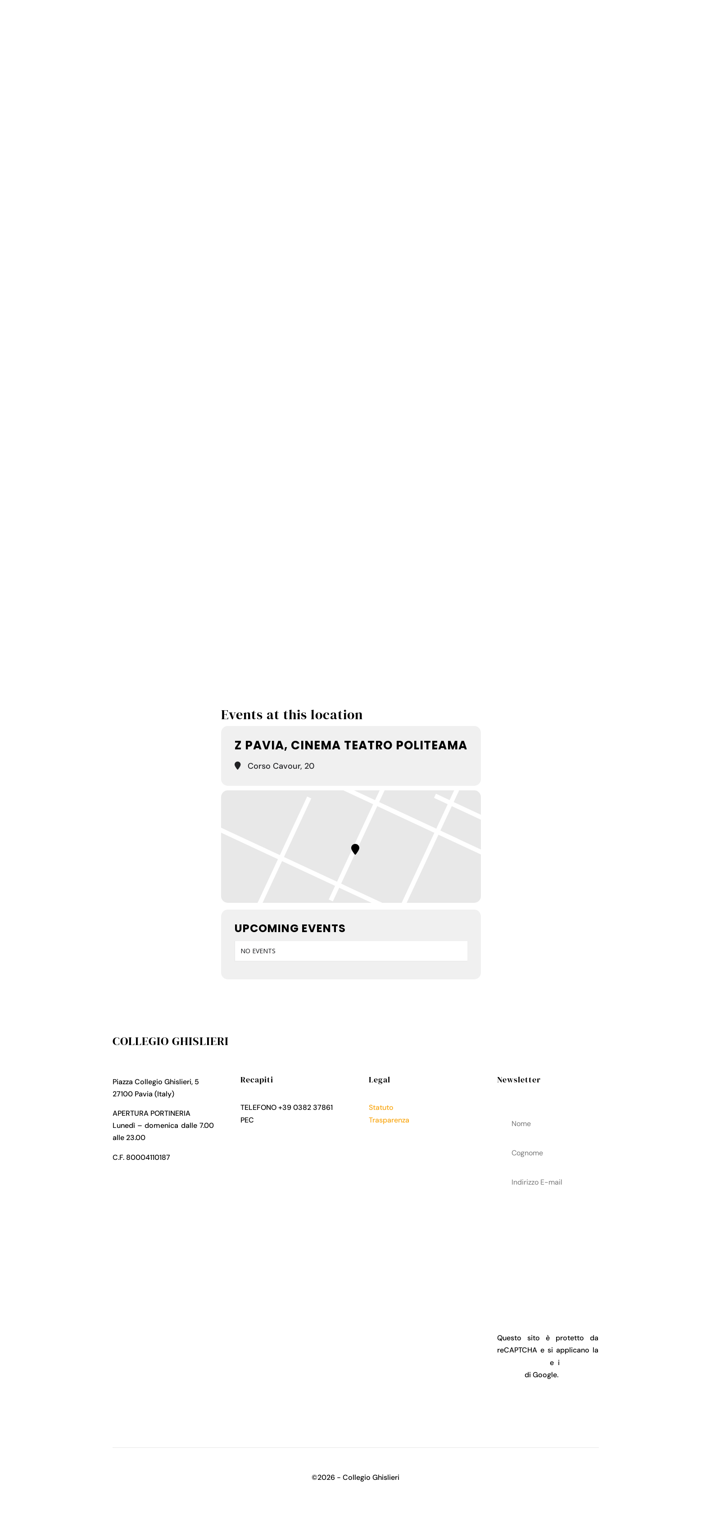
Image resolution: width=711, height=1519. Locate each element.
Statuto (381, 1107)
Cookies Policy (393, 1144)
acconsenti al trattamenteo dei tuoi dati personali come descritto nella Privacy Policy (547, 1247)
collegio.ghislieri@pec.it (295, 1120)
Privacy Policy (392, 1132)
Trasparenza (389, 1120)
